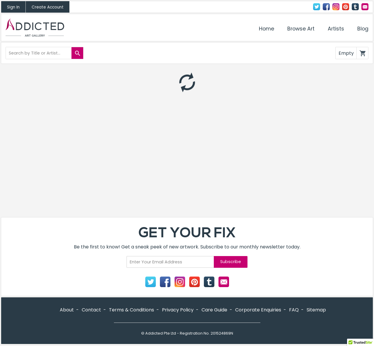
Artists (336, 28)
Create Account (48, 7)
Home (266, 28)
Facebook (326, 6)
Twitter (316, 6)
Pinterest (345, 6)
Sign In (13, 7)
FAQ (294, 309)
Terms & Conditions (131, 309)
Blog (362, 28)
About (67, 309)
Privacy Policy (178, 309)
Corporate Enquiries (258, 309)
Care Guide (214, 309)
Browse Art (301, 28)
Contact (364, 6)
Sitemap (316, 309)
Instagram (335, 6)
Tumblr (355, 6)
